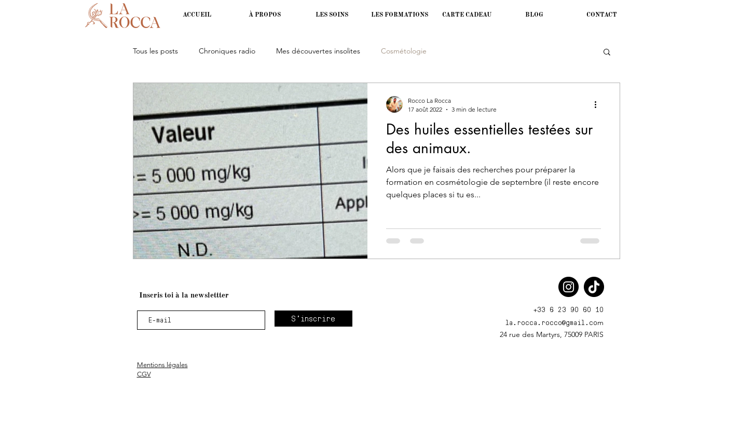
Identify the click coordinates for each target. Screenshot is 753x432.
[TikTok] (594, 287)
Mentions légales (162, 365)
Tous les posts (155, 51)
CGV (144, 374)
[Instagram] (568, 287)
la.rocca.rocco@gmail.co (551, 322)
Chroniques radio (227, 51)
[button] (399, 15)
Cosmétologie (404, 51)
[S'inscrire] (313, 318)
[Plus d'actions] (599, 104)
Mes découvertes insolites (318, 51)
